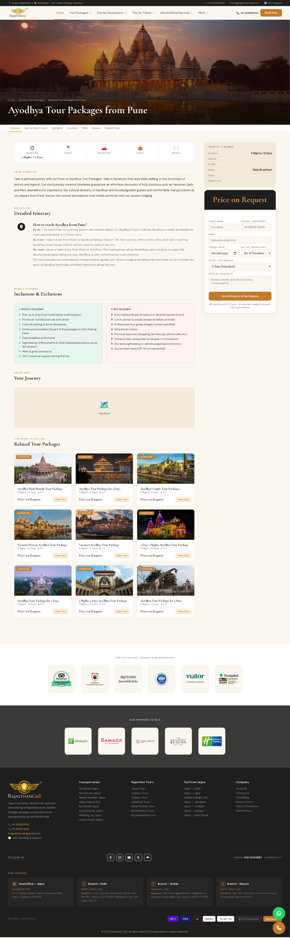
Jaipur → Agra (192, 795)
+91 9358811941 (216, 3)
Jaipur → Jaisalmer (195, 803)
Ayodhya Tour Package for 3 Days (161, 602)
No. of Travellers (253, 249)
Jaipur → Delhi (192, 790)
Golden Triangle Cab (196, 799)
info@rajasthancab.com (245, 3)
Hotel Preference (221, 262)
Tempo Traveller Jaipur (92, 799)
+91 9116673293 (18, 830)
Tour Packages (80, 13)
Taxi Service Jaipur (90, 795)
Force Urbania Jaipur (91, 812)
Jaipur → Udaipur (194, 812)
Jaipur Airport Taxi (89, 803)
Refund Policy (244, 812)
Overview (17, 129)
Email (212, 236)
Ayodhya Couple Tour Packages (160, 490)
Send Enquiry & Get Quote (240, 298)
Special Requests (221, 275)
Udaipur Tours (139, 799)
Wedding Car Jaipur (90, 817)
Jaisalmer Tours (140, 803)
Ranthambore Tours (143, 812)
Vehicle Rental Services (176, 13)
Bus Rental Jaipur (89, 808)
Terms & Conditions (247, 808)
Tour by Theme (143, 13)
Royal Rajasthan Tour (143, 817)
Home (60, 13)
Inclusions (90, 129)
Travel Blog (242, 799)
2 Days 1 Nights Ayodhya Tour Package (164, 546)
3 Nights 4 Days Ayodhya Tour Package (103, 602)
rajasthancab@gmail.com (24, 835)
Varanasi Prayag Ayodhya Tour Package (42, 546)
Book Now (271, 13)
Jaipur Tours (138, 790)
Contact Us (242, 795)
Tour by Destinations (112, 13)
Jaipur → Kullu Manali (196, 817)
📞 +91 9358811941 (247, 13)
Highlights (70, 129)
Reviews (122, 129)
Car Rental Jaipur (89, 790)
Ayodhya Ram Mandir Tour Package (40, 490)
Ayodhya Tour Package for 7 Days (38, 602)
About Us (241, 790)
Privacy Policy (244, 803)
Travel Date (217, 249)
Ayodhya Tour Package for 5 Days (99, 490)
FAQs (107, 129)
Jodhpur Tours (140, 795)
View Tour (60, 501)
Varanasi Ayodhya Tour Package (99, 546)
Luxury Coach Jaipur (91, 821)
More (203, 13)
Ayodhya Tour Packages (31, 100)
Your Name (216, 223)
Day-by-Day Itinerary (44, 129)
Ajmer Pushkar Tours (143, 808)
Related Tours (143, 129)
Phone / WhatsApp (253, 223)
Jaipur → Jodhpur (194, 808)
